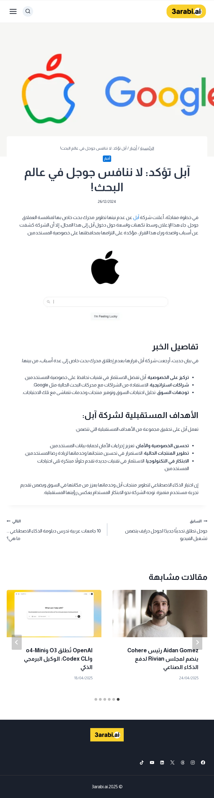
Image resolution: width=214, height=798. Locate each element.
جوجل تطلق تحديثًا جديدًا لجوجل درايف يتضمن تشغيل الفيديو (159, 529)
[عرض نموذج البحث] (28, 11)
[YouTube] (152, 762)
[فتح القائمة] (13, 11)
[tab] (118, 699)
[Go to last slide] (197, 642)
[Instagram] (193, 762)
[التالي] (17, 642)
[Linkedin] (162, 762)
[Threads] (182, 762)
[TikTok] (141, 762)
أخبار (107, 158)
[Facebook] (203, 762)
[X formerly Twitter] (172, 762)
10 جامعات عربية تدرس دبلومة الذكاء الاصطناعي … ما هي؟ (54, 529)
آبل (136, 217)
